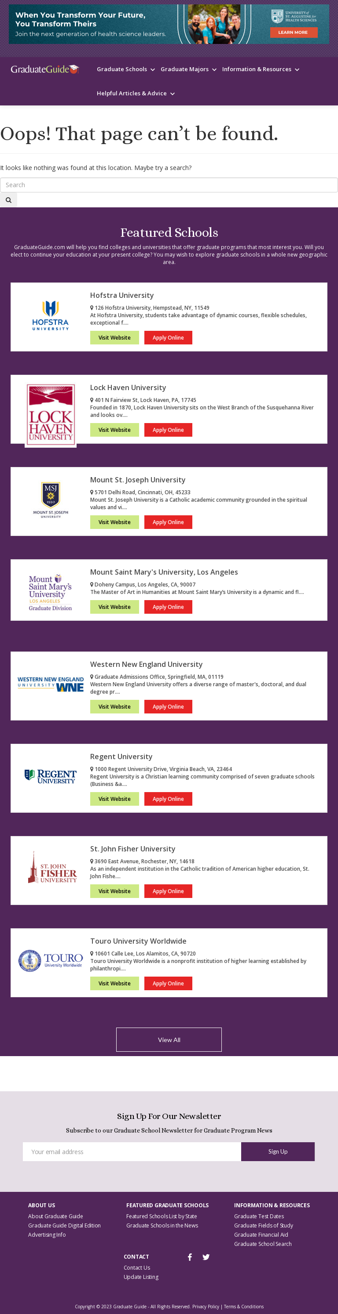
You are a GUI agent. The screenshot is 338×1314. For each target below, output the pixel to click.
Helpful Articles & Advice (132, 93)
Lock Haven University (128, 387)
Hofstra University (122, 295)
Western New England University (146, 664)
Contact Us (137, 1267)
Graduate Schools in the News (162, 1225)
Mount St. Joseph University (138, 480)
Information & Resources (256, 69)
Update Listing (141, 1277)
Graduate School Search (263, 1244)
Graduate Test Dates (258, 1216)
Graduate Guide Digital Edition (64, 1225)
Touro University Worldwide (138, 941)
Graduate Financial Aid (261, 1234)
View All (169, 1039)
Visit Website (115, 337)
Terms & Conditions (244, 1306)
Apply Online (168, 337)
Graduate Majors (185, 69)
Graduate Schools (122, 69)
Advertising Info (47, 1234)
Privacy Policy (205, 1306)
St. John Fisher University (133, 849)
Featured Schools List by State (161, 1216)
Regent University (121, 756)
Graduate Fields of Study (263, 1225)
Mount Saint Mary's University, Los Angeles (164, 572)
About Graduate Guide (55, 1216)
